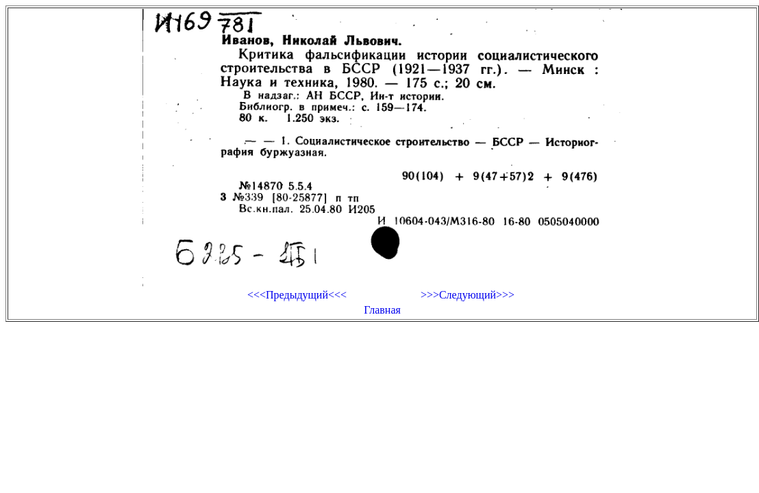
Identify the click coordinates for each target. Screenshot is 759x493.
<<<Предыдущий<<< (297, 295)
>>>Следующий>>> (467, 295)
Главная (382, 310)
